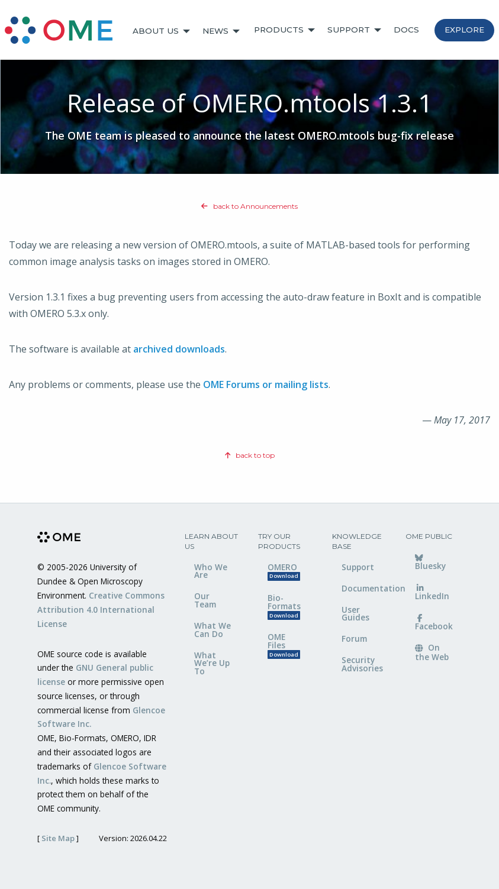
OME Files (284, 645)
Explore (464, 29)
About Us (156, 30)
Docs (406, 29)
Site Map (58, 838)
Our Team (205, 600)
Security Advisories (362, 664)
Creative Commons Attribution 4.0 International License (101, 609)
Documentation (365, 588)
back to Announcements (249, 206)
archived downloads (179, 348)
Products (279, 29)
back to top (250, 455)
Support (348, 29)
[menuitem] (64, 31)
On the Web (432, 652)
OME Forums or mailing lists (266, 384)
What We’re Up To (212, 663)
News (215, 30)
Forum (354, 638)
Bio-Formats (284, 606)
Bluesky (430, 563)
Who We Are (210, 571)
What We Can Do (212, 629)
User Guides (355, 613)
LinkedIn (432, 593)
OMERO (284, 571)
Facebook (434, 623)
